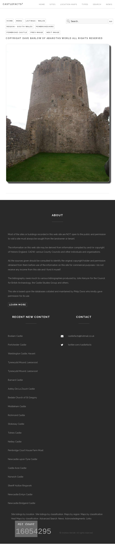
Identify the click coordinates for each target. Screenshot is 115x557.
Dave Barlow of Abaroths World (47, 38)
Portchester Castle (17, 344)
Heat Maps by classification (24, 518)
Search (97, 4)
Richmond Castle (16, 415)
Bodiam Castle (15, 336)
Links (88, 518)
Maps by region (72, 514)
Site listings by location (22, 514)
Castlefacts (13, 4)
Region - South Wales (19, 27)
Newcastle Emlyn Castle (20, 494)
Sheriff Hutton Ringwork (20, 485)
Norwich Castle (15, 476)
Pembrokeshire (45, 27)
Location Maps (68, 4)
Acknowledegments (75, 518)
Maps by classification (92, 514)
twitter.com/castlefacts (79, 344)
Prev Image (37, 32)
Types (85, 4)
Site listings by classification (49, 514)
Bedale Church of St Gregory (22, 397)
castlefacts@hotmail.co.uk (81, 336)
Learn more (17, 304)
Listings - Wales (35, 21)
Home (42, 4)
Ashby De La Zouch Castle (21, 388)
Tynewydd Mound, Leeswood (23, 362)
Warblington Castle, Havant (21, 353)
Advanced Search (48, 518)
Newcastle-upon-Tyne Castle (22, 459)
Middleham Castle (17, 406)
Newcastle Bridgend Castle (21, 503)
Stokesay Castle (16, 424)
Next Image (53, 32)
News (109, 4)
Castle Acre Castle (17, 468)
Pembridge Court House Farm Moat (25, 450)
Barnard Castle (15, 380)
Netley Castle (14, 441)
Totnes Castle (14, 432)
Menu (19, 21)
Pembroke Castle (17, 32)
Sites (52, 4)
